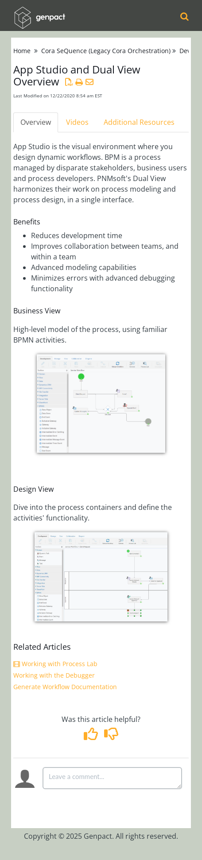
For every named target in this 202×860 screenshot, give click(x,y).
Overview (35, 122)
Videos (77, 122)
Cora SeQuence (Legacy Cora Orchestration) (106, 50)
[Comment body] (112, 778)
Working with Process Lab (55, 663)
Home (22, 50)
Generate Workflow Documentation (65, 687)
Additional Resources (139, 122)
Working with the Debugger (54, 675)
